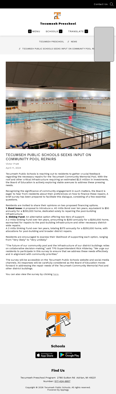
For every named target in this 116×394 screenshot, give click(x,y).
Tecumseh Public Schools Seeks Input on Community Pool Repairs (61, 48)
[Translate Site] (77, 31)
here (55, 274)
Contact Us (101, 4)
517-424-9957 (62, 381)
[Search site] (112, 4)
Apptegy (64, 390)
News (74, 41)
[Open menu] (34, 31)
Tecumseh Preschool (51, 41)
